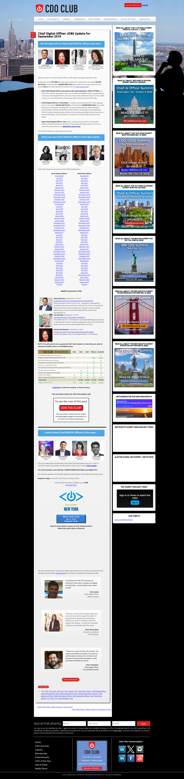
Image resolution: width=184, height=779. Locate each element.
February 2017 (59, 246)
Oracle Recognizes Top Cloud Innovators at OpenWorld (73, 301)
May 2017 (59, 239)
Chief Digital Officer (99, 691)
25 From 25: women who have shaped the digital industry (74, 332)
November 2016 (59, 254)
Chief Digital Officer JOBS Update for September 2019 (64, 35)
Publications (94, 19)
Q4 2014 (59, 284)
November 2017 (59, 225)
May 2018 (59, 211)
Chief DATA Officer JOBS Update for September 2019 (92, 709)
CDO (46, 691)
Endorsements (110, 19)
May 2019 (59, 183)
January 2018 (59, 221)
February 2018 (59, 218)
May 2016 (59, 268)
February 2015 (59, 280)
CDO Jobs (60, 691)
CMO (52, 698)
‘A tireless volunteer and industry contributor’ (69, 317)
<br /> (133, 439)
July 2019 (59, 178)
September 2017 (59, 230)
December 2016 (59, 251)
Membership (79, 19)
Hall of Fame (41, 765)
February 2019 (59, 190)
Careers (66, 19)
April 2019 (59, 185)
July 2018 (59, 206)
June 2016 (59, 265)
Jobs (71, 698)
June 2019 (59, 180)
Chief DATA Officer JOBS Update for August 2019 (54, 707)
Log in (145, 5)
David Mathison (63, 698)
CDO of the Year (128, 19)
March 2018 (59, 216)
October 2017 (59, 228)
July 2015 (84, 270)
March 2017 (59, 244)
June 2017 (59, 237)
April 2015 (59, 275)
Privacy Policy (117, 731)
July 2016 (59, 263)
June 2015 (59, 270)
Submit (143, 723)
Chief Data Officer (84, 691)
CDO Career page (82, 87)
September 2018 (59, 202)
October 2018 (59, 199)
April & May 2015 (84, 275)
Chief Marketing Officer (81, 696)
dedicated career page (71, 126)
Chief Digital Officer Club (50, 693)
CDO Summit (91, 466)
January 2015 (59, 282)
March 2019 (59, 188)
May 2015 (59, 273)
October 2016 (59, 256)
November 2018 (59, 197)
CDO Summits (52, 19)
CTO (56, 698)
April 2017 (59, 242)
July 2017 (59, 235)
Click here (56, 387)
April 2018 (59, 213)
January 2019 (59, 192)
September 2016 (59, 258)
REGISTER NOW (71, 485)
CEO (75, 691)
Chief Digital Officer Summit (88, 693)
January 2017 (59, 249)
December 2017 (59, 223)
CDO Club (52, 691)
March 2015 (59, 277)
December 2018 (59, 195)
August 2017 (59, 232)
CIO (48, 698)
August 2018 (59, 204)
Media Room (144, 19)
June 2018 (59, 209)
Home (41, 19)
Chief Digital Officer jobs (68, 693)
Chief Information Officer (63, 696)
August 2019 (59, 176)
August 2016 (59, 261)
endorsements (61, 573)
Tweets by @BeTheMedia (124, 520)
